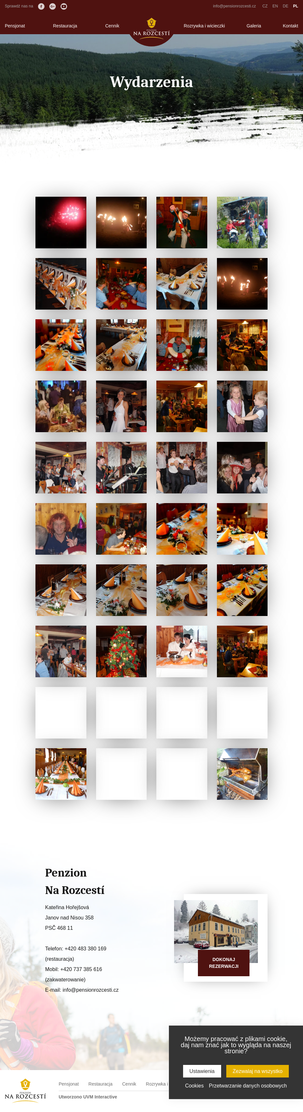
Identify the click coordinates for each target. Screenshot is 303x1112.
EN (275, 6)
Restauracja (65, 25)
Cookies (194, 1085)
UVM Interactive (100, 1096)
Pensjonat (15, 25)
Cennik (112, 25)
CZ (265, 6)
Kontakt (290, 25)
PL (295, 6)
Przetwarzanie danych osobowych (248, 1085)
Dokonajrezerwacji (224, 963)
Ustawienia (202, 1071)
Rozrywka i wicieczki (204, 25)
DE (285, 6)
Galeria (254, 25)
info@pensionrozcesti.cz (234, 6)
